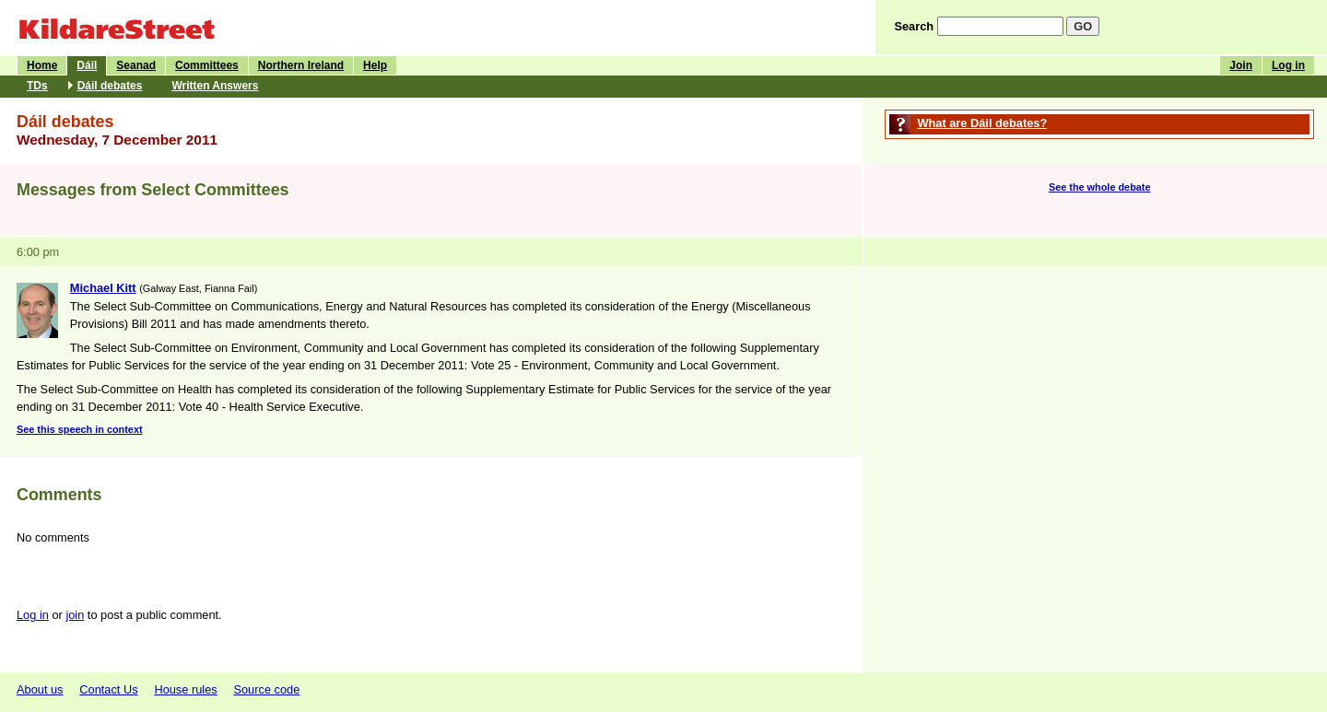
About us (40, 689)
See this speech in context (80, 429)
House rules (185, 689)
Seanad (136, 65)
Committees (207, 65)
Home (42, 65)
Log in (1288, 65)
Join (1240, 65)
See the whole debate (1100, 187)
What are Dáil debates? (982, 123)
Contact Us (108, 689)
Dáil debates (110, 85)
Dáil (86, 65)
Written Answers (214, 85)
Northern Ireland (301, 65)
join (74, 615)
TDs (37, 85)
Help (375, 65)
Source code (266, 689)
